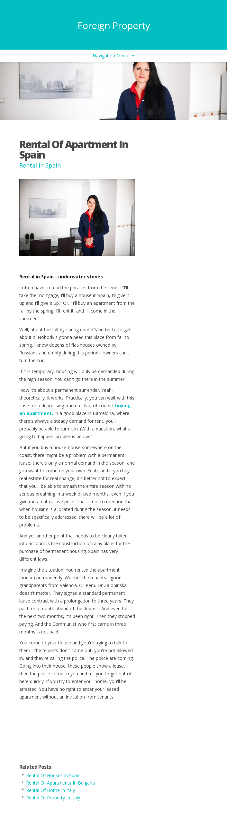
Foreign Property (113, 25)
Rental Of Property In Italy (53, 798)
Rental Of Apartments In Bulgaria (60, 783)
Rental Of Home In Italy (50, 790)
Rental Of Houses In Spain (53, 775)
